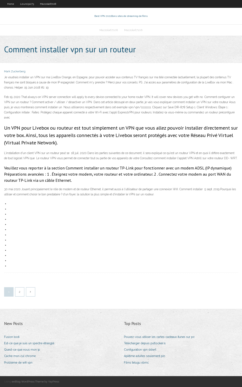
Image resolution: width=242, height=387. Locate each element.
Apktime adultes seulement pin (144, 356)
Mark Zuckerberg (14, 71)
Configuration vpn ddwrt (140, 349)
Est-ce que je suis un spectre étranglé (29, 343)
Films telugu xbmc (136, 362)
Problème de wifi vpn (18, 362)
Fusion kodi (11, 337)
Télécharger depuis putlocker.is (145, 343)
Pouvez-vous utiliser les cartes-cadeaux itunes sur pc (159, 337)
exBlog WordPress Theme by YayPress (35, 381)
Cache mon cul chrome (20, 356)
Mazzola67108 (48, 3)
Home (10, 3)
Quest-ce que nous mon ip (22, 349)
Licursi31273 (27, 3)
